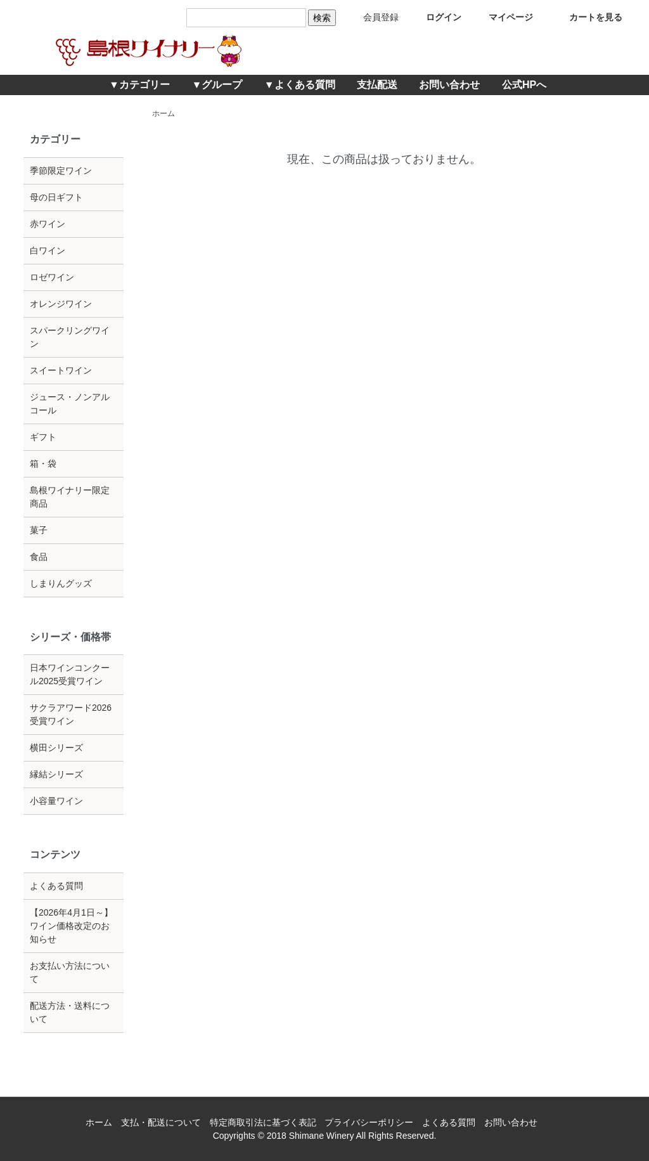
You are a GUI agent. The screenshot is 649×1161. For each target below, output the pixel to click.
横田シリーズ (56, 748)
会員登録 (372, 17)
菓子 (39, 530)
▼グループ (216, 84)
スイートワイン (61, 370)
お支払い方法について (70, 972)
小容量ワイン (56, 801)
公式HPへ (524, 84)
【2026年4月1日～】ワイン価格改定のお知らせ (71, 925)
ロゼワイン (52, 277)
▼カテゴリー (139, 84)
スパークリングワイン (70, 337)
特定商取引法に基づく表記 (263, 1122)
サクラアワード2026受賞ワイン (71, 714)
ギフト (43, 437)
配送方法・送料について (70, 1012)
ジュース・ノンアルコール (70, 403)
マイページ (501, 17)
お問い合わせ (449, 84)
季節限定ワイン (61, 170)
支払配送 (377, 84)
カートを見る (586, 17)
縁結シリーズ (56, 774)
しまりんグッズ (61, 583)
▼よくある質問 (299, 84)
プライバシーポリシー (368, 1122)
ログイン (434, 17)
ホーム (163, 113)
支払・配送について (161, 1122)
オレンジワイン (61, 304)
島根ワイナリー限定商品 (70, 497)
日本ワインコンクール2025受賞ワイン (70, 674)
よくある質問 (56, 886)
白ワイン (47, 250)
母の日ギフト (56, 197)
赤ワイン (47, 224)
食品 (39, 557)
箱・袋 (43, 463)
